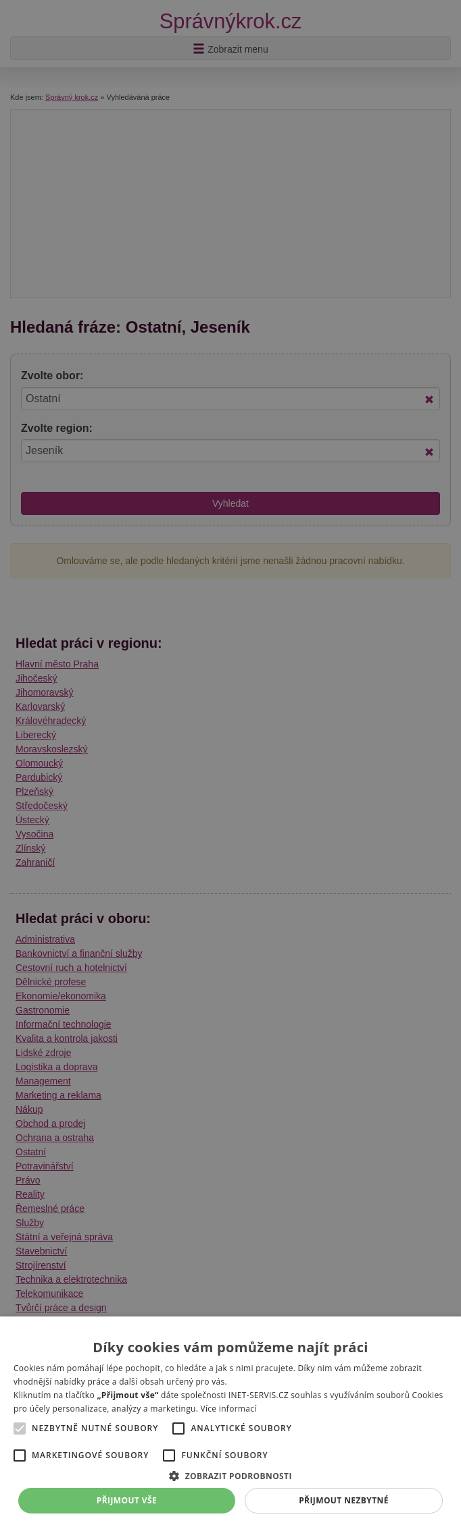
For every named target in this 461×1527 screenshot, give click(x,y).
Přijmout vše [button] (127, 1500)
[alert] (230, 763)
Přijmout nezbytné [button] (344, 1500)
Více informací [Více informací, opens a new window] (229, 1408)
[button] (230, 1475)
